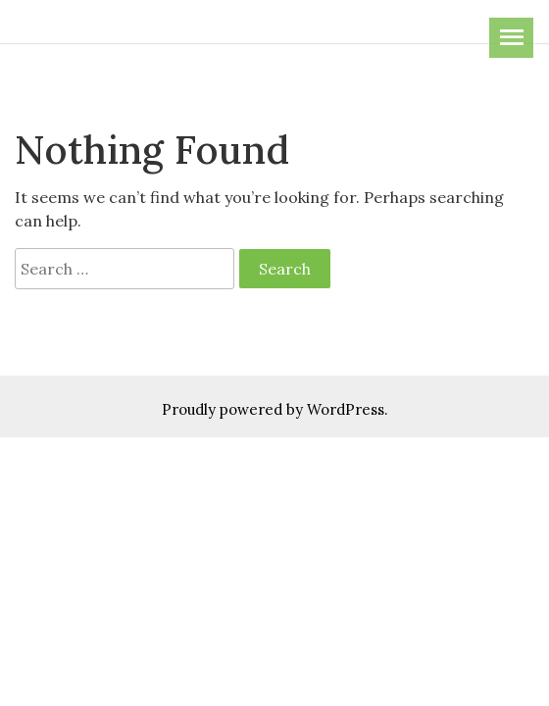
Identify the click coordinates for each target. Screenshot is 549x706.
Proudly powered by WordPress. (275, 409)
